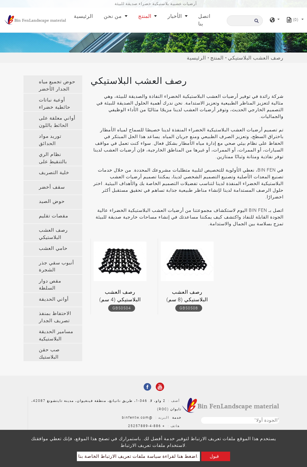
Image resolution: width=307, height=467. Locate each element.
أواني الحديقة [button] (54, 299)
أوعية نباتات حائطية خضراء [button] (54, 103)
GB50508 (189, 308)
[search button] (256, 22)
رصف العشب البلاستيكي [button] (53, 233)
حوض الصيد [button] (52, 201)
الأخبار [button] (175, 16)
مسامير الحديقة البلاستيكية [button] (56, 335)
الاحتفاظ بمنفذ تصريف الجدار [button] (55, 316)
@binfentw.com (137, 417)
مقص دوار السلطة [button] (50, 284)
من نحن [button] (113, 16)
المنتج (217, 58)
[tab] (52, 84)
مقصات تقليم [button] (53, 216)
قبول (214, 456)
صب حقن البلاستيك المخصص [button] (49, 354)
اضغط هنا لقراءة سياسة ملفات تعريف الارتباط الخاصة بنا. (138, 456)
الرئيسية (84, 15)
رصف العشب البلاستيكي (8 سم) (187, 295)
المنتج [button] (145, 16)
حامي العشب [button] (53, 248)
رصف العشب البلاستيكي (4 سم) (120, 295)
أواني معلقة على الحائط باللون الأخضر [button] (57, 122)
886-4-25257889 (144, 426)
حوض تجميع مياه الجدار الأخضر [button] (57, 85)
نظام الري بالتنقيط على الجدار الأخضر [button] (54, 158)
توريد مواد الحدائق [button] (50, 139)
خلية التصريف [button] (54, 172)
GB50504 (121, 308)
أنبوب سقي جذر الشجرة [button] (56, 266)
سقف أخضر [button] (52, 187)
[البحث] (245, 20)
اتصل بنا (204, 20)
